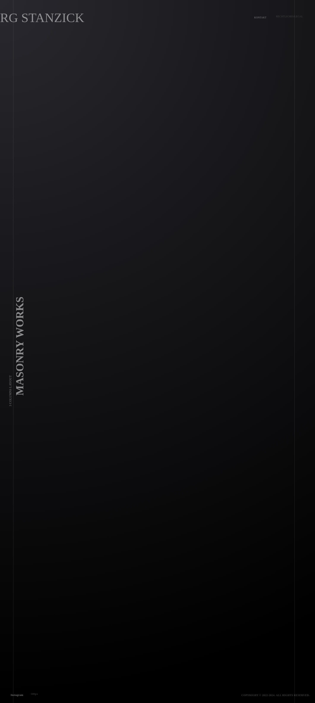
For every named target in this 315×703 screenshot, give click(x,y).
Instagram (15, 693)
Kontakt (259, 15)
